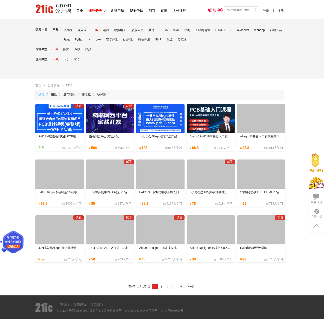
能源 (170, 39)
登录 (266, 10)
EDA (95, 30)
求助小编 (316, 213)
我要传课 (136, 10)
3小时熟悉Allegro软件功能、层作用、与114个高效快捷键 (228, 192)
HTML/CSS (222, 30)
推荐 (66, 49)
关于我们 (63, 304)
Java (66, 39)
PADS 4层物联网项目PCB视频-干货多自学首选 (69, 136)
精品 (88, 49)
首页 (79, 10)
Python (79, 39)
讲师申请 (117, 10)
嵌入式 (81, 30)
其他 (151, 30)
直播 (163, 10)
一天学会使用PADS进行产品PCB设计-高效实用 (120, 192)
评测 (187, 30)
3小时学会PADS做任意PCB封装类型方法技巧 (119, 248)
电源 (106, 30)
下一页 (191, 286)
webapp (259, 30)
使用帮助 (80, 304)
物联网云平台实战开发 (104, 136)
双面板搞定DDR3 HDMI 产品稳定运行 (265, 192)
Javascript (242, 30)
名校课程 (179, 10)
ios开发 (128, 39)
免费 (77, 49)
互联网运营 (202, 30)
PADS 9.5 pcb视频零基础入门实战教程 (165, 192)
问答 (151, 10)
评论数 (86, 94)
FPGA (164, 30)
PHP (158, 39)
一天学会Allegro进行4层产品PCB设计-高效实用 (171, 136)
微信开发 (144, 39)
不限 (56, 29)
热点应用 (137, 30)
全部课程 (53, 85)
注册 (281, 10)
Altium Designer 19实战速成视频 (211, 248)
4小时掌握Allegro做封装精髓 (57, 248)
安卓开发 (112, 39)
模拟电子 (120, 30)
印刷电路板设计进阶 (253, 248)
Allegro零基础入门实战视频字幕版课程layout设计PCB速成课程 (282, 136)
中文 (66, 59)
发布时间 (69, 94)
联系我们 (97, 304)
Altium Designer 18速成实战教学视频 (164, 248)
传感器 (182, 39)
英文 (77, 59)
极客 (176, 30)
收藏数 (101, 94)
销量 (54, 94)
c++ (98, 39)
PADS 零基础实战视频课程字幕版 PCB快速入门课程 (73, 192)
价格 (41, 94)
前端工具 (276, 30)
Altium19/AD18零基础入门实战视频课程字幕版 (221, 136)
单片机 (67, 30)
